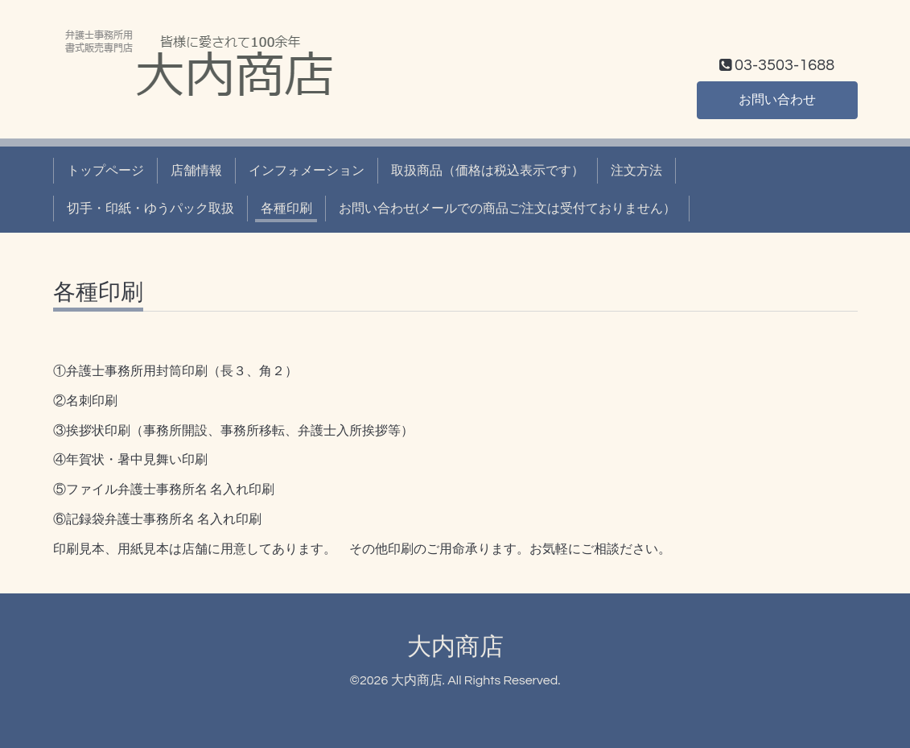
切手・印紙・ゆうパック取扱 (150, 208)
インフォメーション (306, 170)
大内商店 (455, 646)
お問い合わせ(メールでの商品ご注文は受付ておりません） (508, 208)
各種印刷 (286, 208)
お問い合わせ (777, 99)
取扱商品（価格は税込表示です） (487, 170)
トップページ (105, 170)
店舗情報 (196, 170)
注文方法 (636, 170)
